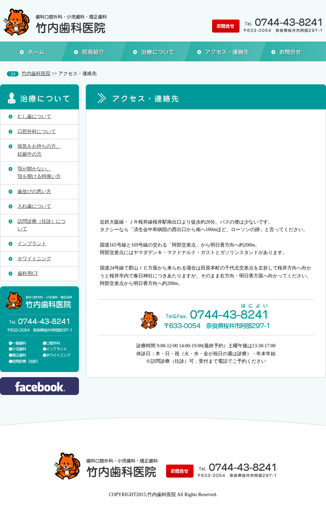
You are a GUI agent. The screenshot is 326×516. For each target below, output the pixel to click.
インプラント (32, 243)
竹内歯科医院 (36, 73)
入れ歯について (34, 206)
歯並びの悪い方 (34, 191)
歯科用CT (28, 273)
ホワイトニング (34, 258)
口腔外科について (37, 131)
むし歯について (34, 116)
